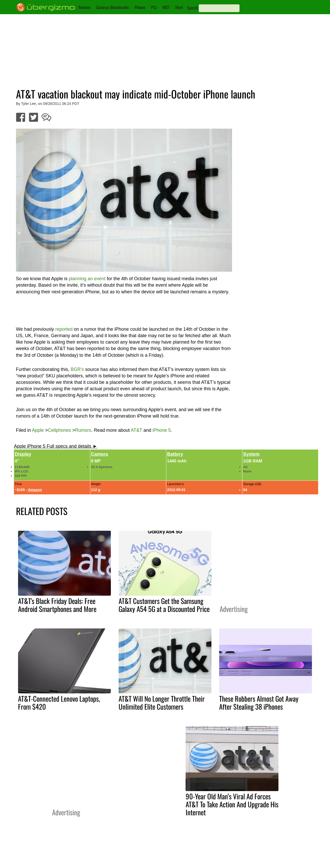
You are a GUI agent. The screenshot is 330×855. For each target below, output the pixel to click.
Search (192, 8)
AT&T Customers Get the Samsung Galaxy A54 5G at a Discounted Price (164, 605)
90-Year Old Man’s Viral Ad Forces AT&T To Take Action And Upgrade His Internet (232, 804)
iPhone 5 (162, 430)
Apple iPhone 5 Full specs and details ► (55, 446)
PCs (154, 7)
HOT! (166, 7)
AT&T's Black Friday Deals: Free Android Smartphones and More (57, 605)
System (251, 454)
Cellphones (59, 430)
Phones (140, 7)
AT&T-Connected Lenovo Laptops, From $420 (59, 702)
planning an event (87, 278)
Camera (99, 454)
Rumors (83, 430)
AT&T (136, 430)
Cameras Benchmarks (112, 7)
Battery (175, 454)
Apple (38, 430)
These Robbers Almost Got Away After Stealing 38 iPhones (259, 702)
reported (64, 329)
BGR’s (77, 369)
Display (23, 454)
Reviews (84, 7)
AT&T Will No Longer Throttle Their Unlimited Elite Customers (162, 702)
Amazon (35, 490)
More (179, 7)
